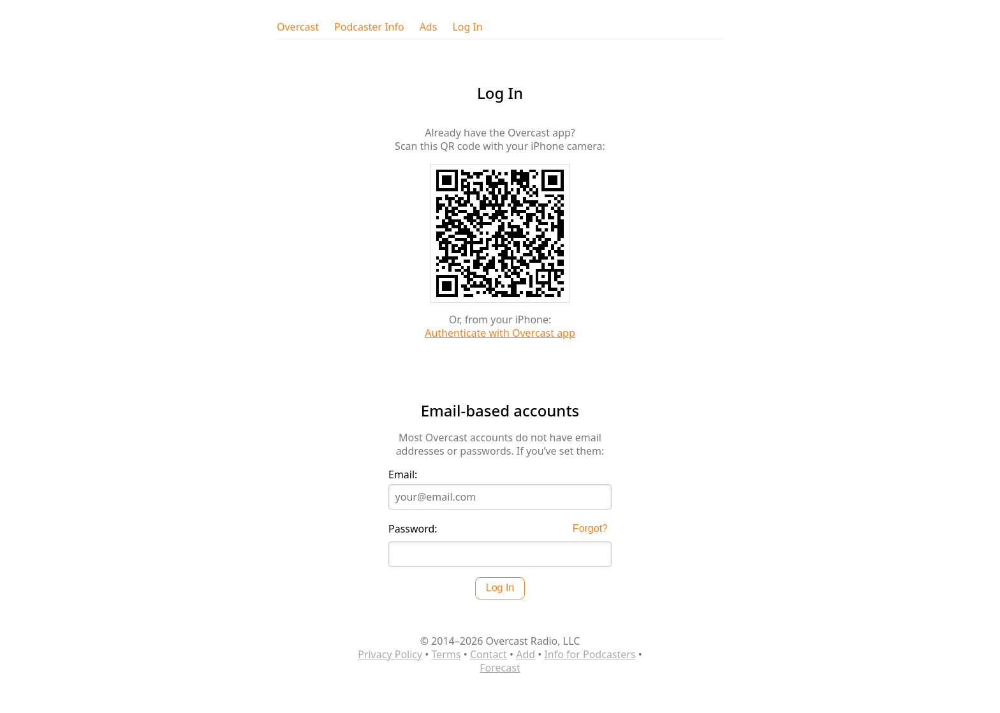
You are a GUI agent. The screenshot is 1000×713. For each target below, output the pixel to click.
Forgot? (590, 528)
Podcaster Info (369, 27)
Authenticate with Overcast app (500, 333)
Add (525, 654)
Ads (429, 27)
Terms (446, 654)
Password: (413, 529)
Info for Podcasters (589, 654)
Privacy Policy (390, 654)
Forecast (500, 668)
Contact (488, 654)
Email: (402, 474)
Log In (467, 27)
